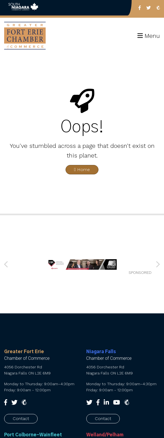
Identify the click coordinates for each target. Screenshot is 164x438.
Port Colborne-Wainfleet (33, 435)
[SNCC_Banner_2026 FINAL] (82, 264)
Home (82, 169)
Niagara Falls (101, 352)
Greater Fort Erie (24, 352)
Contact (21, 418)
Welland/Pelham (104, 435)
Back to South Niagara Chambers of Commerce (23, 7)
